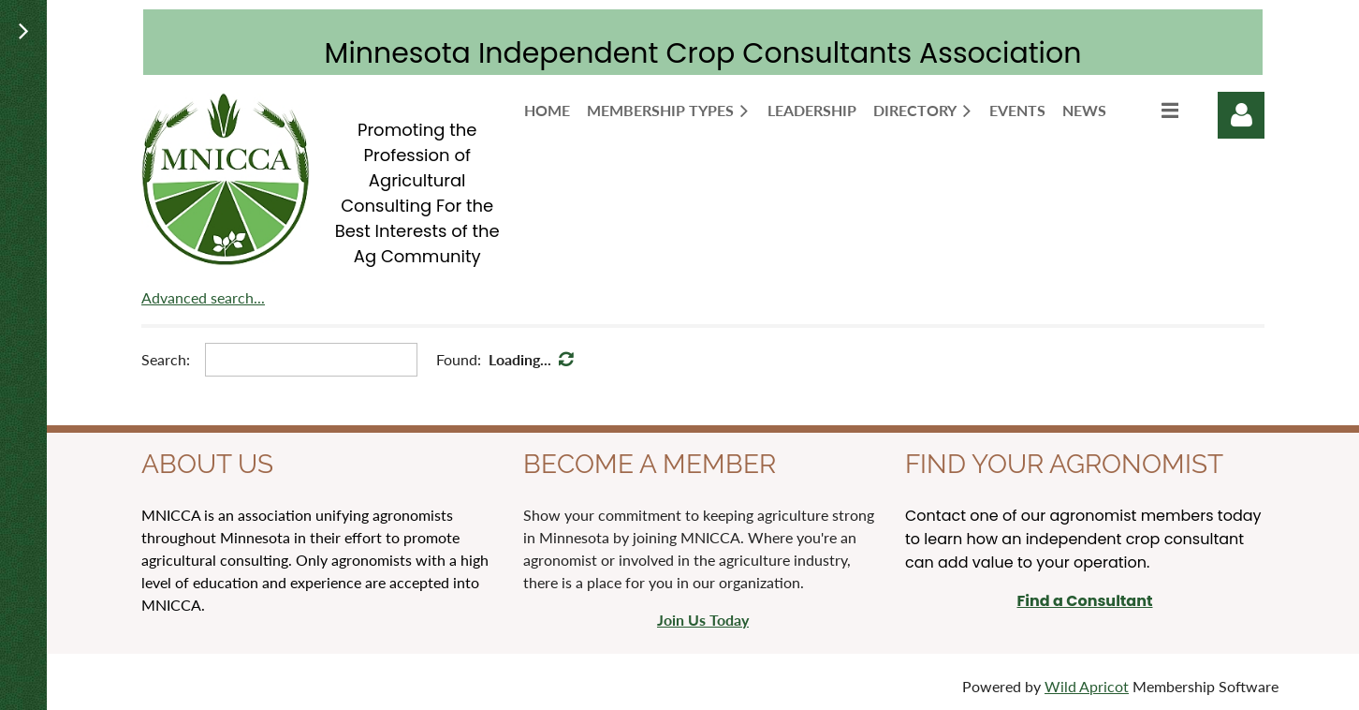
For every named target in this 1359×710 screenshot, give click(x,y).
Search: (165, 359)
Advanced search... (203, 297)
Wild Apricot (1087, 686)
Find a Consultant (1084, 601)
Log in (1241, 115)
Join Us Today (703, 620)
